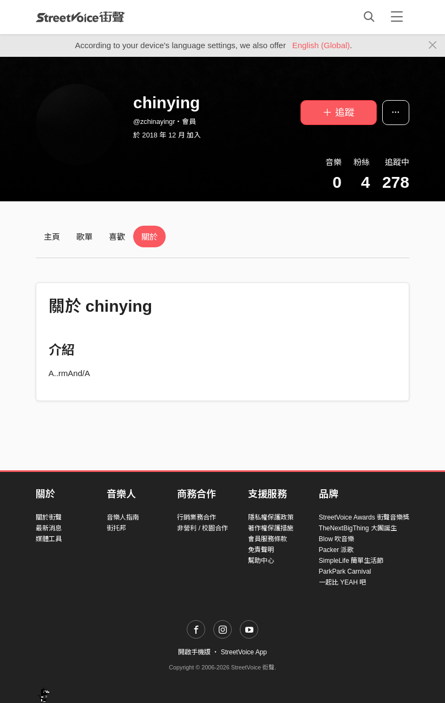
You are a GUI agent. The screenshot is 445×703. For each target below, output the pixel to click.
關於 (149, 236)
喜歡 (117, 236)
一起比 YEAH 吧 (342, 582)
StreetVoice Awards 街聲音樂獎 (364, 517)
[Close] (433, 45)
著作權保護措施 (270, 528)
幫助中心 (261, 560)
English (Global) (321, 45)
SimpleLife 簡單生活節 (351, 560)
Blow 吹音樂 (336, 539)
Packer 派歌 (336, 550)
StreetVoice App (244, 652)
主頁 (52, 236)
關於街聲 (49, 517)
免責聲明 (261, 550)
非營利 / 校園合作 (202, 528)
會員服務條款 (267, 539)
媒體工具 (49, 539)
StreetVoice (80, 16)
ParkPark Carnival (345, 571)
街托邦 (116, 528)
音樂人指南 (123, 517)
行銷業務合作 (196, 517)
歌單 (84, 236)
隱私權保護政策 (270, 517)
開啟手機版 (194, 652)
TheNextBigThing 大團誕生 (358, 528)
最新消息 (49, 528)
